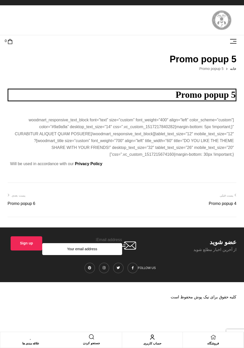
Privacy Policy (88, 164)
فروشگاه (213, 343)
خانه (233, 69)
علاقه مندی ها (30, 343)
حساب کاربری (152, 343)
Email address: (108, 240)
